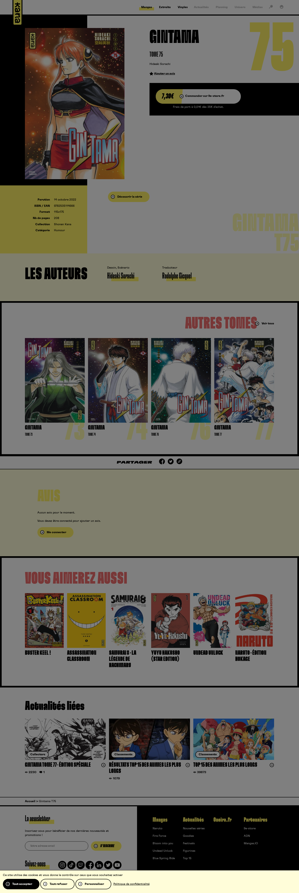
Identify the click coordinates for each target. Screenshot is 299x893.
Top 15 (187, 858)
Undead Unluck (163, 850)
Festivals (189, 843)
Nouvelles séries (194, 828)
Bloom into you (163, 843)
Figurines (189, 850)
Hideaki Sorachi (160, 64)
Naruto (157, 828)
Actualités (193, 820)
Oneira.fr (222, 820)
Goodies (188, 836)
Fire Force (159, 836)
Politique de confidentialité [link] (131, 884)
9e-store (250, 828)
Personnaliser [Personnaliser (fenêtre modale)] (94, 884)
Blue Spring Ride (164, 858)
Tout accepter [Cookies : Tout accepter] (22, 884)
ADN (247, 836)
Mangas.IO (251, 843)
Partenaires (255, 820)
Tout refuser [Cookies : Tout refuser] (58, 884)
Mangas (160, 820)
